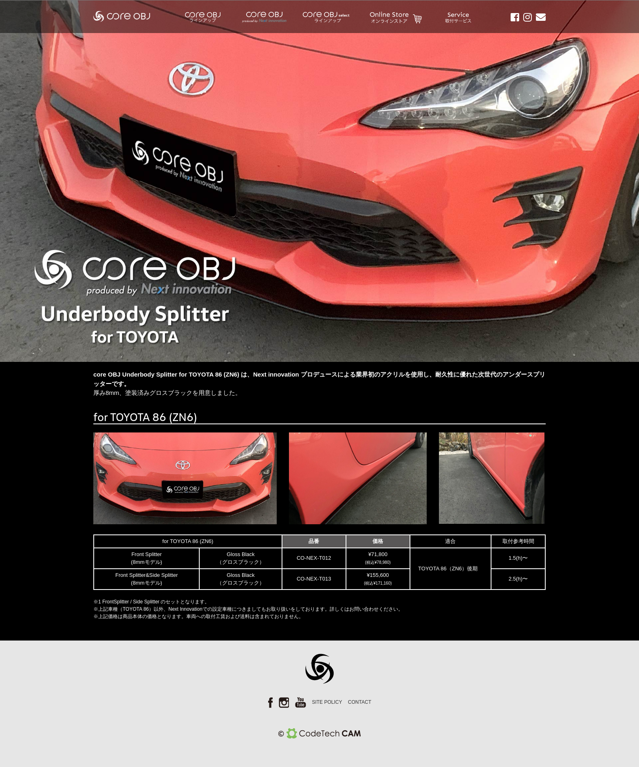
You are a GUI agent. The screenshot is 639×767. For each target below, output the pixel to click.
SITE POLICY (327, 702)
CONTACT (359, 702)
